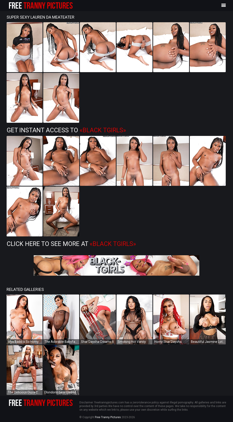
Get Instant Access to (66, 130)
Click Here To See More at (71, 244)
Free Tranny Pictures (108, 417)
